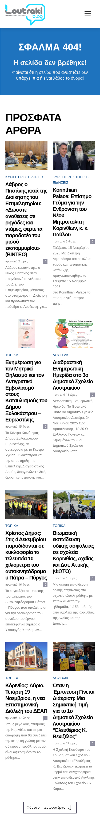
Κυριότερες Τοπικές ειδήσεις (71, 180)
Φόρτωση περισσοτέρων (50, 807)
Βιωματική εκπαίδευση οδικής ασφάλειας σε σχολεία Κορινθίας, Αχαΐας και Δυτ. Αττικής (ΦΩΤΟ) (73, 552)
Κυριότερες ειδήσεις (24, 177)
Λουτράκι (61, 355)
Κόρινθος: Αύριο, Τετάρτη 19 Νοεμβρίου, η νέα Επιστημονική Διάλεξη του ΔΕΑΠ (26, 698)
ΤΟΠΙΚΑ (11, 355)
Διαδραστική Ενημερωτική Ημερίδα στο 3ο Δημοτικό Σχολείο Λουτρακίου (73, 375)
